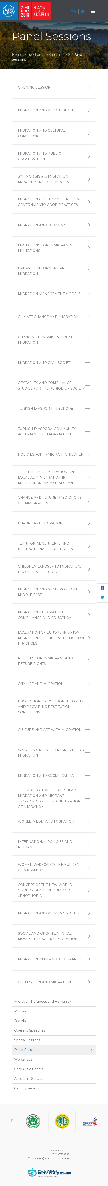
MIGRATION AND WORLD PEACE (54, 110)
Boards (20, 1021)
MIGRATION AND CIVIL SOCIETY (54, 363)
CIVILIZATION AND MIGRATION (54, 982)
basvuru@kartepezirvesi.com (50, 1158)
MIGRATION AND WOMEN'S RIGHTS (54, 913)
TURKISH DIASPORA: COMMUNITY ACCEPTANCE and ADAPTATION (54, 431)
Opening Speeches (29, 1030)
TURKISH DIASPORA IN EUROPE (54, 408)
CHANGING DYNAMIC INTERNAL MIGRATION (54, 340)
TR (73, 11)
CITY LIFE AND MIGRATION (54, 684)
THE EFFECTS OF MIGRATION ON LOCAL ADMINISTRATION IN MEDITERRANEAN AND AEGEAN (54, 477)
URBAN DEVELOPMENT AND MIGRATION (54, 271)
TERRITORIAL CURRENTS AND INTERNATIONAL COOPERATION (54, 546)
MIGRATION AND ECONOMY (54, 225)
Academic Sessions (29, 1079)
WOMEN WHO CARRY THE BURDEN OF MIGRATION (54, 867)
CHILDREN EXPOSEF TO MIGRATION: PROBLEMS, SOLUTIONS (54, 569)
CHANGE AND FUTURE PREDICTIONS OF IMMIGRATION (54, 500)
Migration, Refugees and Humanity (42, 1001)
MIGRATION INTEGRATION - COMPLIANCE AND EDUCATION (54, 615)
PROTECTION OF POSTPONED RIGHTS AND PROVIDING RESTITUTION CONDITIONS (54, 706)
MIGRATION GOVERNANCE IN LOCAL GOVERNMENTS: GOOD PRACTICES (54, 202)
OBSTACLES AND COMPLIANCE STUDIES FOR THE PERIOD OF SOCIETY (54, 385)
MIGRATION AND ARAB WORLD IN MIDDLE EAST (54, 592)
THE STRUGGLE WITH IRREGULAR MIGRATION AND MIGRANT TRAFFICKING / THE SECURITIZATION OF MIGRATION (54, 798)
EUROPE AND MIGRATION (54, 523)
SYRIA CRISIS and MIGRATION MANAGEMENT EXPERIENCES (54, 179)
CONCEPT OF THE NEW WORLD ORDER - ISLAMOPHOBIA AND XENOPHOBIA (54, 890)
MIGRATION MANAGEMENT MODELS (54, 294)
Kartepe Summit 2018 (53, 55)
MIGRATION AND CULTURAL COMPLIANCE (54, 133)
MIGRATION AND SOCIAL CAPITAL (54, 776)
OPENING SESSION (54, 87)
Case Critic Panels (28, 1069)
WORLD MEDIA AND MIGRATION (54, 821)
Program (21, 1011)
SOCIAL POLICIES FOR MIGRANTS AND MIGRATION (54, 752)
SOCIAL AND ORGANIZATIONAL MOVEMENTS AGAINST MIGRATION (54, 936)
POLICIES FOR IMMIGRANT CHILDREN (54, 454)
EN (83, 11)
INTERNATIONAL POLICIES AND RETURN (54, 844)
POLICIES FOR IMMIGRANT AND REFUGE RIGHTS (54, 661)
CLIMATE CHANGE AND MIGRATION (54, 317)
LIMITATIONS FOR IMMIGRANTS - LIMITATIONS (54, 248)
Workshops (23, 1059)
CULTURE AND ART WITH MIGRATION (54, 730)
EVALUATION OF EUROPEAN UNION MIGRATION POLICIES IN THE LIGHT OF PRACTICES (54, 638)
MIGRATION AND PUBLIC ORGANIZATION (54, 156)
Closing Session (26, 1088)
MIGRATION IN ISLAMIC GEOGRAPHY (54, 959)
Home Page (22, 55)
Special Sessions (27, 1040)
